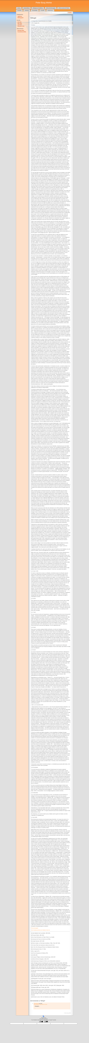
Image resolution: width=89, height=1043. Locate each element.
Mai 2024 (19, 22)
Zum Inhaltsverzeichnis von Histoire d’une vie (40, 930)
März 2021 (20, 23)
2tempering (36, 1003)
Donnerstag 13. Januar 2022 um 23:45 (40, 1004)
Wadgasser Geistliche (38, 8)
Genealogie (34, 10)
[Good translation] (41, 1021)
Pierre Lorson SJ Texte (64, 8)
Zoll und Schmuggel (50, 8)
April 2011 (20, 24)
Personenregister (34, 928)
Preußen (19, 10)
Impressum (50, 10)
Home (18, 8)
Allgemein (20, 16)
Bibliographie (20, 17)
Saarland (27, 10)
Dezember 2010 (21, 26)
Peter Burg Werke (44, 3)
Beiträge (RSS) (21, 30)
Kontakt (42, 10)
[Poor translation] (46, 1021)
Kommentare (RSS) (22, 31)
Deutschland (26, 8)
